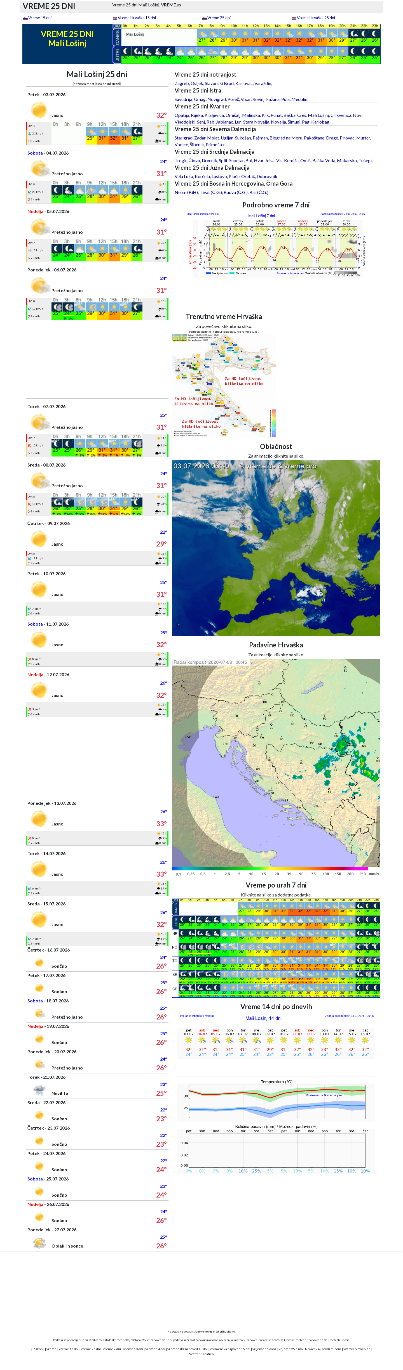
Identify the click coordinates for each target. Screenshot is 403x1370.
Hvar (258, 160)
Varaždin (262, 83)
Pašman (260, 137)
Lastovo (219, 176)
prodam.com (331, 1349)
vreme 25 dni (91, 1349)
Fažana (273, 99)
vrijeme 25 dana (291, 1349)
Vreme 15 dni (39, 17)
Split (223, 160)
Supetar (236, 160)
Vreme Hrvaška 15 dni (137, 17)
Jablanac (224, 121)
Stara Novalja (256, 121)
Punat (276, 115)
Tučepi (365, 160)
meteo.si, (240, 1339)
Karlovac (244, 83)
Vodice (181, 144)
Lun (238, 121)
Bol (248, 160)
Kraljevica (214, 115)
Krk (265, 115)
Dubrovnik (267, 176)
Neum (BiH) (186, 192)
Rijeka (197, 115)
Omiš (305, 160)
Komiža (291, 160)
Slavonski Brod (219, 83)
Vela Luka (184, 176)
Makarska (347, 160)
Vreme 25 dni (219, 17)
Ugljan (227, 137)
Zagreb (182, 83)
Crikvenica (341, 115)
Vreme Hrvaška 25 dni (316, 17)
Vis (279, 160)
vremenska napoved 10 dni (187, 1349)
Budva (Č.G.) (236, 192)
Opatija (182, 115)
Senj (201, 121)
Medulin (299, 99)
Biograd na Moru (286, 137)
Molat (213, 137)
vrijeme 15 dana (264, 1349)
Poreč (233, 99)
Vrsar (246, 99)
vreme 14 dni (155, 1349)
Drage (332, 137)
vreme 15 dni (69, 1349)
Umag (200, 99)
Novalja (278, 121)
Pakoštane (314, 137)
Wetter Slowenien (357, 1349)
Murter (363, 137)
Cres (301, 115)
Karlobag (320, 121)
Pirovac (347, 137)
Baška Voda (323, 160)
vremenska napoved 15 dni (230, 1349)
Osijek (197, 83)
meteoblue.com (340, 1339)
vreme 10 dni (133, 1349)
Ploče (234, 176)
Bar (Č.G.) (258, 192)
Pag (306, 121)
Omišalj (233, 115)
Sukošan (243, 137)
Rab (210, 121)
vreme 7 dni (112, 1349)
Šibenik (197, 144)
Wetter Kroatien (201, 1354)
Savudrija (183, 99)
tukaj (255, 331)
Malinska (251, 115)
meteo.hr (302, 1339)
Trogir (181, 160)
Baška (289, 115)
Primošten (216, 144)
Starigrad (184, 137)
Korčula (202, 176)
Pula (285, 99)
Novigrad (216, 99)
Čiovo (194, 160)
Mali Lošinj (318, 115)
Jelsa (270, 160)
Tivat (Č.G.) (211, 192)
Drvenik (209, 160)
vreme (51, 1349)
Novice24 (312, 1349)
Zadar (199, 137)
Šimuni (294, 121)
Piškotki (38, 1349)
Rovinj (258, 99)
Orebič (248, 176)
